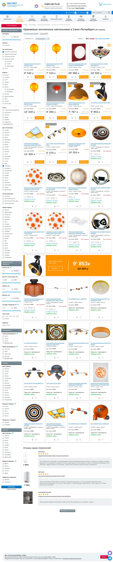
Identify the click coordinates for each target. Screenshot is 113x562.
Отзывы (46, 12)
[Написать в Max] (37, 6)
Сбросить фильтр (11, 489)
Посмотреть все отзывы (67, 510)
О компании (4, 12)
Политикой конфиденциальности (72, 558)
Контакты (39, 12)
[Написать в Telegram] (110, 558)
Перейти (54, 268)
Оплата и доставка (14, 12)
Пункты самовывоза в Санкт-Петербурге (77, 5)
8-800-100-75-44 (52, 4)
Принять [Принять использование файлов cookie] (104, 557)
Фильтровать (11, 486)
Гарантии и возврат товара (28, 12)
